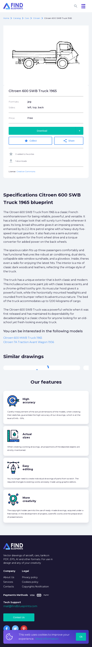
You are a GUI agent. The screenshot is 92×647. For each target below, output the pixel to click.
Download (60, 131)
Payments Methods (15, 595)
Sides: (12, 107)
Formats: (14, 101)
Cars (27, 18)
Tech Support (12, 602)
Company (9, 571)
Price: (12, 118)
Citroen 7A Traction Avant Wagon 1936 (28, 342)
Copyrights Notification (35, 586)
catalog (17, 18)
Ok (81, 636)
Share (69, 141)
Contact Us (19, 617)
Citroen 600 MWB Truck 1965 (22, 337)
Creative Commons (25, 171)
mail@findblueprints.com (20, 606)
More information (46, 638)
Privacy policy (30, 577)
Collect (30, 141)
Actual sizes (27, 436)
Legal (25, 571)
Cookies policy (30, 581)
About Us (8, 577)
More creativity (29, 499)
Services (8, 581)
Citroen (36, 18)
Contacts (8, 586)
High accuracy (29, 401)
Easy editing (28, 467)
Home (6, 18)
